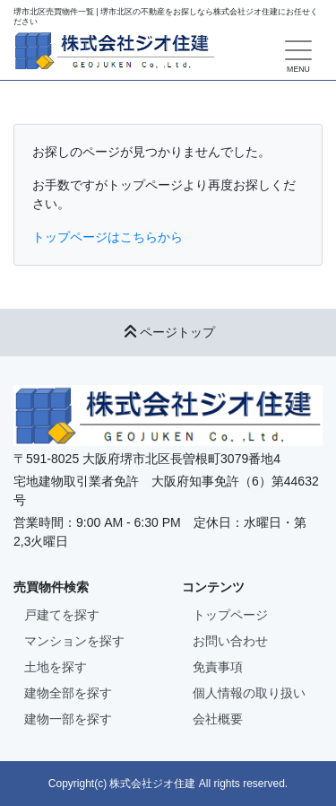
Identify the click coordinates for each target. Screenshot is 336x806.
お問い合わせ (230, 641)
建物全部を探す (68, 693)
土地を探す (55, 667)
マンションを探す (74, 641)
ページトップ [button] (168, 332)
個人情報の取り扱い (249, 693)
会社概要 (218, 719)
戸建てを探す (61, 615)
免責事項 (218, 667)
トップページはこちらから (107, 237)
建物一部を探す (68, 719)
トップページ (230, 615)
